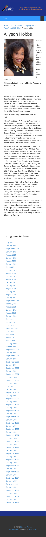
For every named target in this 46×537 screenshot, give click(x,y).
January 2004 (11, 377)
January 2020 (11, 270)
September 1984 (12, 496)
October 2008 (11, 347)
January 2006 (11, 365)
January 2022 (11, 264)
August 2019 (11, 273)
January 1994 (11, 438)
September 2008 (12, 350)
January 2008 (11, 353)
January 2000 (11, 402)
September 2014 (12, 301)
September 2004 (12, 374)
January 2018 (11, 282)
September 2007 (12, 356)
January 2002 (11, 389)
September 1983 (12, 502)
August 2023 (11, 255)
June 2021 (10, 267)
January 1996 (11, 426)
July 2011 (9, 319)
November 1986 (12, 484)
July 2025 (9, 243)
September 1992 (12, 447)
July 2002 (9, 386)
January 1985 (11, 493)
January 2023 (11, 258)
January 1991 (11, 457)
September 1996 (12, 423)
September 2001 (12, 392)
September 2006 (12, 362)
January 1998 (11, 414)
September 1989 (12, 466)
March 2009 (10, 340)
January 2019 (11, 276)
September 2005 (12, 368)
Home (6, 26)
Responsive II (14, 530)
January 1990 (11, 463)
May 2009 (10, 334)
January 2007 (11, 359)
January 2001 (11, 396)
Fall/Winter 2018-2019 (12, 28)
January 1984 (11, 499)
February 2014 (11, 304)
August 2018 (11, 279)
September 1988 (12, 472)
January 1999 (11, 408)
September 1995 (12, 429)
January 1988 (11, 475)
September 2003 (12, 380)
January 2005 (11, 371)
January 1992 (11, 450)
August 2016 (11, 289)
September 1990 (12, 460)
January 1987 (11, 481)
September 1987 (12, 478)
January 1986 (11, 487)
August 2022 (11, 261)
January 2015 (11, 298)
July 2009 (9, 331)
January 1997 (11, 420)
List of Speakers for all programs (22, 26)
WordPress (33, 530)
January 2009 (11, 344)
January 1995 (11, 432)
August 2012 (11, 313)
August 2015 (11, 295)
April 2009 (10, 337)
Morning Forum (26, 527)
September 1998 (12, 411)
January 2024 (11, 252)
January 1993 (11, 444)
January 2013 (11, 310)
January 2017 (11, 285)
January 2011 (11, 322)
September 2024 (12, 249)
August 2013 (11, 307)
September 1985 (12, 490)
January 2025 (11, 246)
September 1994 (12, 435)
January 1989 (11, 469)
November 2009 (12, 328)
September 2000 (12, 399)
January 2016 (11, 292)
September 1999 (12, 405)
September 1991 (12, 453)
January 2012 (11, 316)
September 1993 (12, 441)
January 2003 (11, 383)
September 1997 (12, 417)
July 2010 (9, 325)
